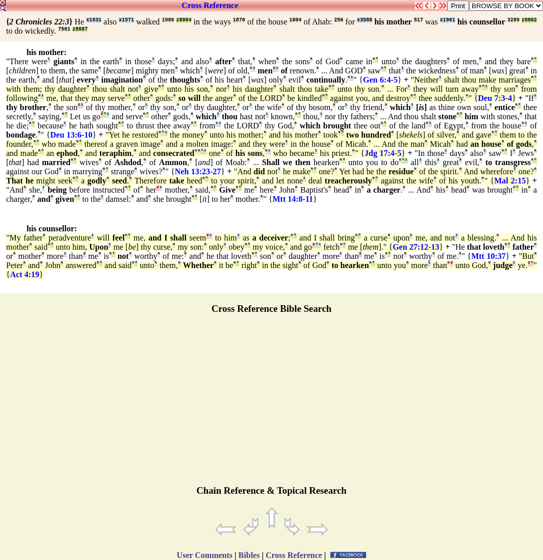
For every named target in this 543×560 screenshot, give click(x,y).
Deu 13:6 (66, 134)
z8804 (184, 20)
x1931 (93, 20)
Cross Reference (210, 5)
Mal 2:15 (510, 180)
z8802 (529, 20)
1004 (295, 20)
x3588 (364, 20)
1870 (239, 20)
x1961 (447, 20)
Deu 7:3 (491, 98)
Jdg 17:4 (380, 153)
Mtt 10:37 (488, 256)
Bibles (249, 555)
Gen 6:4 (377, 79)
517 (418, 20)
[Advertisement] (271, 404)
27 (217, 171)
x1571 (126, 20)
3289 (513, 20)
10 (88, 134)
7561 (64, 29)
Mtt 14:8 (288, 199)
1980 (168, 20)
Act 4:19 (24, 274)
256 (338, 20)
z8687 (80, 29)
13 (435, 247)
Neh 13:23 (192, 171)
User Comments (204, 555)
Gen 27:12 (410, 247)
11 (309, 199)
